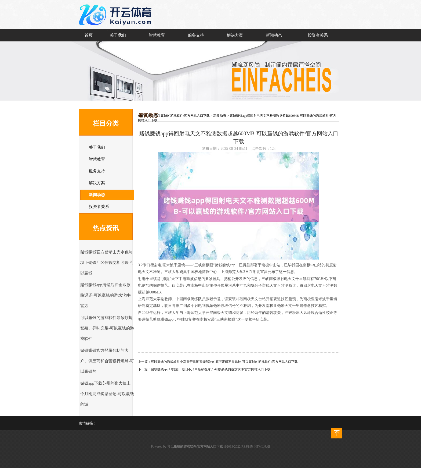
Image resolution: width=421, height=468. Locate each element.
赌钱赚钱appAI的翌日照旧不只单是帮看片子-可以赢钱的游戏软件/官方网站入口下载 (210, 369)
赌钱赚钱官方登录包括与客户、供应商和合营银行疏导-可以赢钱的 (107, 361)
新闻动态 (274, 35)
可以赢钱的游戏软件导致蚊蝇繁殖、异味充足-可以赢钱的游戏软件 (107, 328)
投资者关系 (318, 35)
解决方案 (235, 35)
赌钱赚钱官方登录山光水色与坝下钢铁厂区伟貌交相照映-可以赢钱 (107, 262)
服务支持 (196, 35)
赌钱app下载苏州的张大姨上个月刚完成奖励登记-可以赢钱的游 (107, 393)
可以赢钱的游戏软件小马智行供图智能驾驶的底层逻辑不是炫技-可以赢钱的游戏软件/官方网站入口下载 (224, 362)
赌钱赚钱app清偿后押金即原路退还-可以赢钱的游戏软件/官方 (105, 295)
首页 (89, 35)
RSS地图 (247, 446)
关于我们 (118, 35)
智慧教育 (157, 35)
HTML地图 (262, 446)
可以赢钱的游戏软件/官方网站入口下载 (182, 116)
